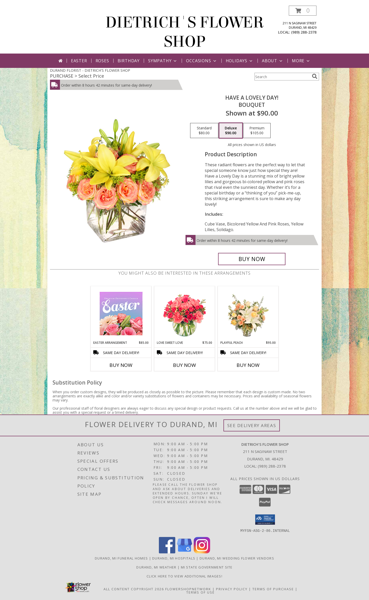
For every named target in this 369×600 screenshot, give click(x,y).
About (272, 61)
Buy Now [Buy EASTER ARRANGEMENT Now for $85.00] (120, 365)
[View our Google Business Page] (184, 551)
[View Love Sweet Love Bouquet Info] (184, 313)
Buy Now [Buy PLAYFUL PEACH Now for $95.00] (248, 365)
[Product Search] (282, 76)
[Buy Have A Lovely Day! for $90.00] (251, 259)
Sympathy (163, 61)
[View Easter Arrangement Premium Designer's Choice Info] (121, 313)
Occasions (201, 61)
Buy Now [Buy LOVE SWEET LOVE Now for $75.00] (184, 365)
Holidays (239, 61)
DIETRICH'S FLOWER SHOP (184, 32)
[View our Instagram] (202, 551)
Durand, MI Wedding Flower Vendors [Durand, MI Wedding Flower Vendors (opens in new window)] (237, 558)
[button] (302, 11)
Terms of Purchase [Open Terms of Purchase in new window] (273, 588)
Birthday (129, 61)
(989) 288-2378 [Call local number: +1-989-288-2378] (303, 32)
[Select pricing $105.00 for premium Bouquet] (256, 130)
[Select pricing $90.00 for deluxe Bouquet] (230, 130)
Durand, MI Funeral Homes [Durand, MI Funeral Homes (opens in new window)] (121, 558)
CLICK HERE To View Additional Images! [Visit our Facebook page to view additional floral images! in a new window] (184, 576)
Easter (79, 61)
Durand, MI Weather (156, 567)
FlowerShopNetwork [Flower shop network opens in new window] (188, 588)
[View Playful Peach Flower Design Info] (248, 313)
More (301, 61)
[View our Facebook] (167, 551)
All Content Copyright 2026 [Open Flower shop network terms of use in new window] (134, 588)
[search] (315, 76)
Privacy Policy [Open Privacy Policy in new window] (232, 588)
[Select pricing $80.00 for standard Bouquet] (204, 130)
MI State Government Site (207, 567)
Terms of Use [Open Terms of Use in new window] (200, 592)
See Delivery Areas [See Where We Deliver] (251, 425)
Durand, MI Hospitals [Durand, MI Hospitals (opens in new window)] (173, 558)
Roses (102, 61)
